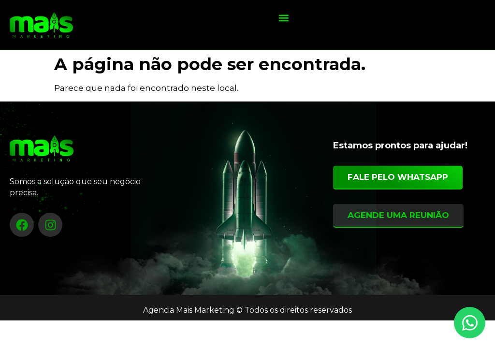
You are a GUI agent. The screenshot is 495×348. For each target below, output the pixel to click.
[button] (284, 18)
